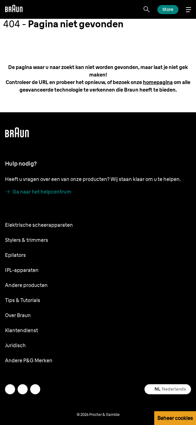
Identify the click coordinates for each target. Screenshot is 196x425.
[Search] (147, 9)
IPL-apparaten (22, 270)
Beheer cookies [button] (175, 418)
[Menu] (188, 9)
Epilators (15, 255)
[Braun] (14, 9)
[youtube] (35, 389)
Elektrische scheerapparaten (39, 225)
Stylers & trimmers (26, 240)
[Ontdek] (167, 9)
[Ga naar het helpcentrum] (38, 191)
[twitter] (10, 389)
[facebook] (23, 389)
